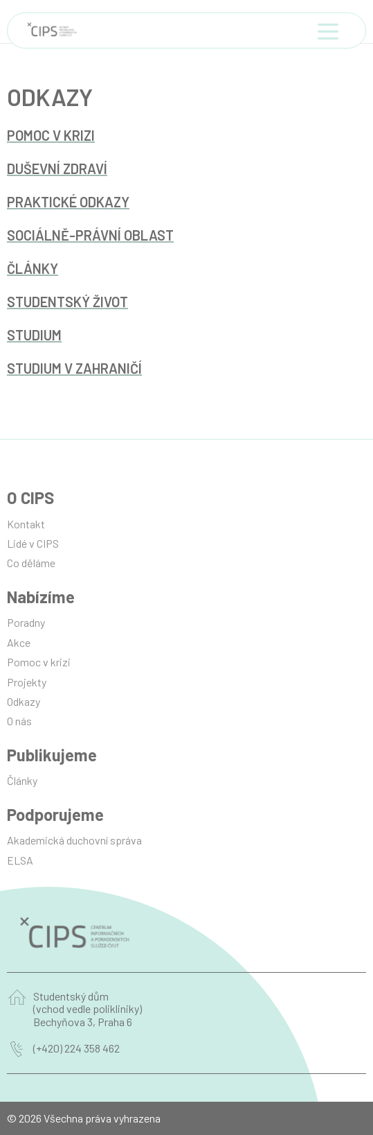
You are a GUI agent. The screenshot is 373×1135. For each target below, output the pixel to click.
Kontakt (26, 523)
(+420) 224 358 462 (76, 1048)
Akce (18, 642)
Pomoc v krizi (39, 661)
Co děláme (31, 562)
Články (22, 780)
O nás (19, 720)
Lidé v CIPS (33, 543)
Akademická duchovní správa (74, 840)
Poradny (26, 622)
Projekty (26, 681)
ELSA (20, 860)
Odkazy (23, 701)
